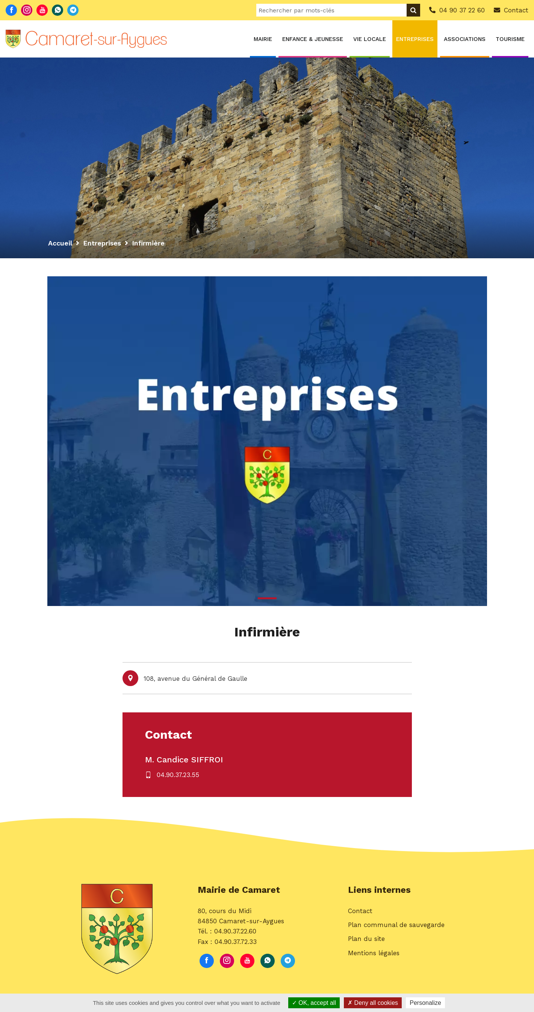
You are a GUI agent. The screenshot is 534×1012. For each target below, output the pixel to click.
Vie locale (369, 39)
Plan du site (366, 938)
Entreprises (415, 39)
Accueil (60, 243)
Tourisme (510, 39)
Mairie (263, 39)
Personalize (425, 1003)
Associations (465, 39)
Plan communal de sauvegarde (396, 925)
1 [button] (267, 598)
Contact (360, 911)
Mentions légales (373, 953)
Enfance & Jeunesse (312, 39)
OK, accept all (314, 1003)
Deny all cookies (373, 1003)
